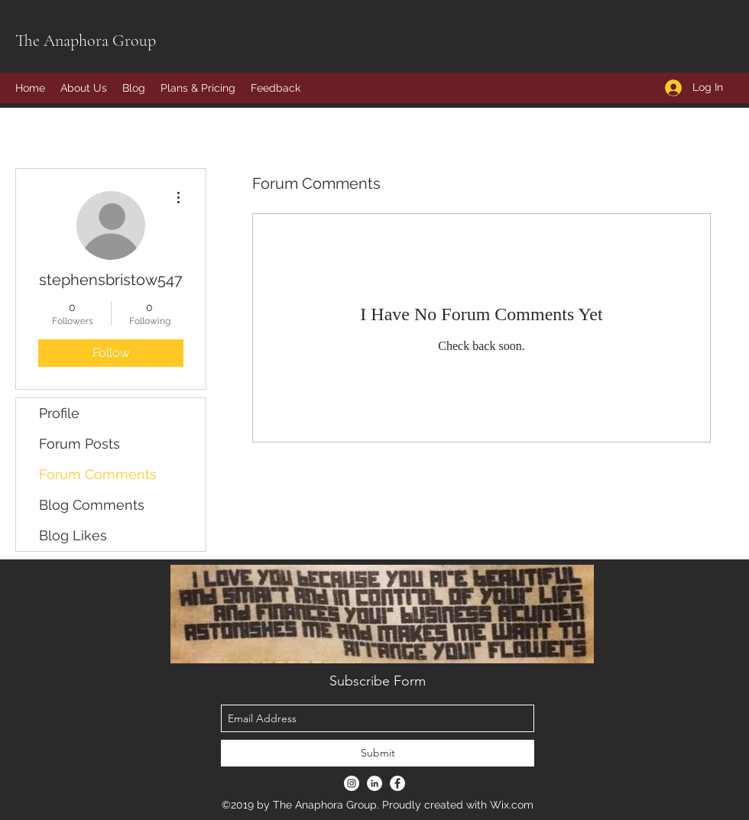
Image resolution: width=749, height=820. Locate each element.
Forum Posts (79, 444)
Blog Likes (73, 535)
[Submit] (377, 753)
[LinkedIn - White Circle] (374, 783)
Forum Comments (98, 474)
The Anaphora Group (85, 40)
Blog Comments (91, 505)
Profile (59, 413)
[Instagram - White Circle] (351, 783)
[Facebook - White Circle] (397, 783)
